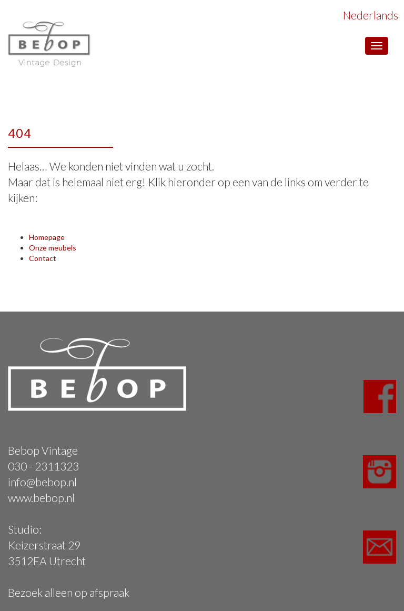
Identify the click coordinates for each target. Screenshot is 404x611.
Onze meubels (52, 247)
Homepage (47, 237)
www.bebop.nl (41, 497)
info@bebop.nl (42, 481)
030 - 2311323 (43, 466)
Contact (42, 258)
